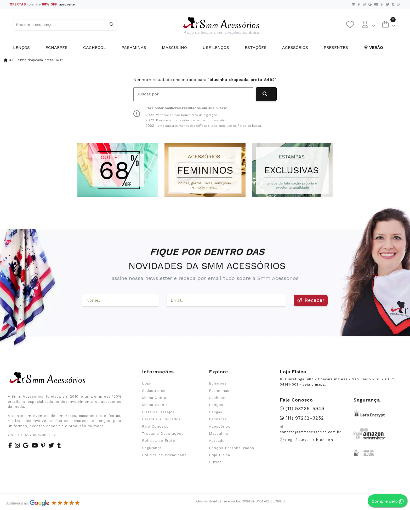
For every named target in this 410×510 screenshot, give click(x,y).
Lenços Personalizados (231, 448)
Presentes (336, 47)
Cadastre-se (154, 390)
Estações (255, 47)
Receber (310, 300)
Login (147, 383)
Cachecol (94, 47)
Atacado (217, 440)
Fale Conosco (155, 426)
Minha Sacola (155, 405)
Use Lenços (216, 47)
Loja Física (219, 455)
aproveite (67, 4)
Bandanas (218, 419)
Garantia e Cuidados (161, 419)
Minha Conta (154, 398)
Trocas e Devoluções (163, 433)
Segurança (152, 448)
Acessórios (295, 47)
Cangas (215, 412)
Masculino (174, 47)
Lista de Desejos (158, 412)
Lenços (21, 47)
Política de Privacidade (164, 455)
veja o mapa (314, 384)
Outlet (215, 462)
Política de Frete (158, 440)
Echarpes (56, 47)
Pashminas (134, 47)
